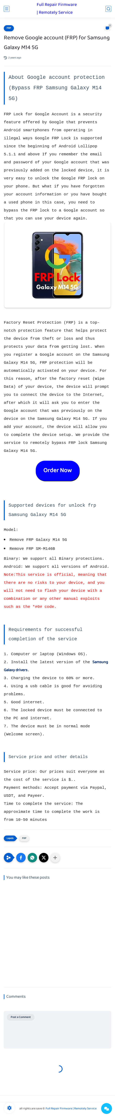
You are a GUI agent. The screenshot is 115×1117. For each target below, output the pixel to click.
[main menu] (7, 9)
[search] (108, 9)
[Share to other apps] (55, 857)
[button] (21, 857)
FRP (9, 28)
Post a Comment (21, 1017)
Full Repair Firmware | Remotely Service (57, 9)
